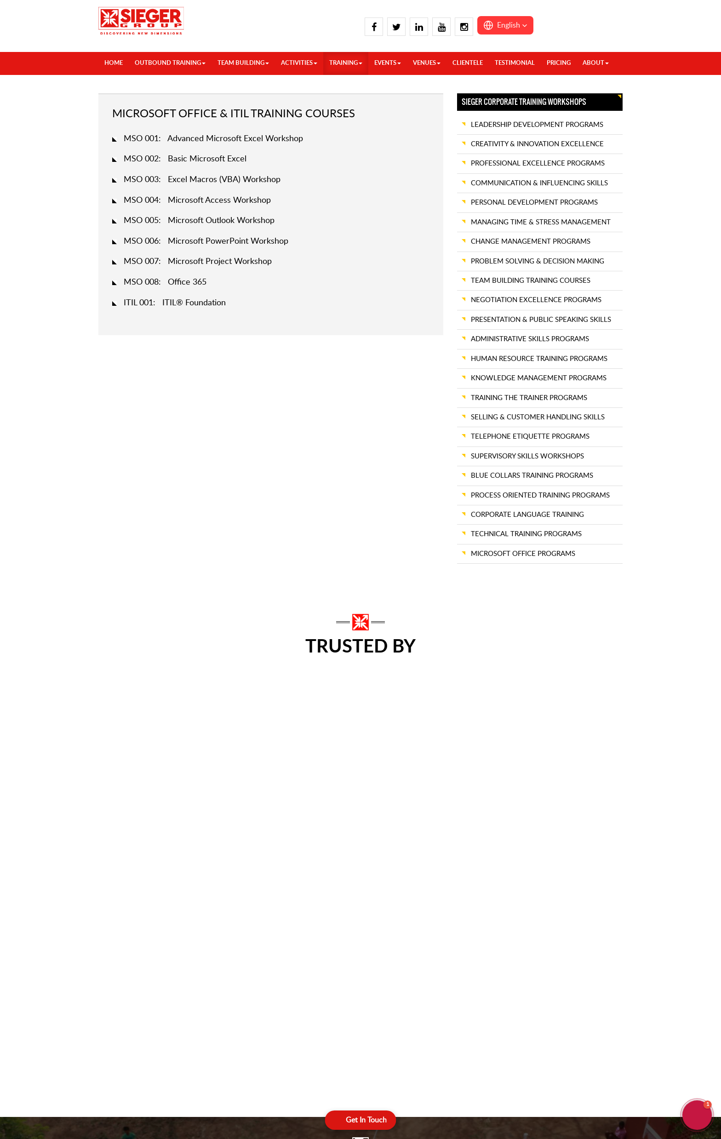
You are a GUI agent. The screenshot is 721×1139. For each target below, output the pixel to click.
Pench (563, 999)
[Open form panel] (360, 1120)
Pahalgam (218, 926)
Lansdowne (220, 865)
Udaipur (565, 890)
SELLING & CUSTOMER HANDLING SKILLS (538, 417)
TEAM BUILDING (243, 63)
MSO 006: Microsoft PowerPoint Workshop (206, 241)
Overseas (130, 853)
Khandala (479, 926)
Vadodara (567, 902)
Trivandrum (395, 853)
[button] (505, 25)
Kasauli (214, 853)
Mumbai (478, 999)
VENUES (427, 63)
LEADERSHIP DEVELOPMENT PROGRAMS (537, 124)
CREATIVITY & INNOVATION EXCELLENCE (537, 144)
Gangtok (129, 975)
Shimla (213, 950)
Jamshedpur (396, 962)
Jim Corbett (134, 999)
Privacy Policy (312, 1109)
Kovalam (304, 950)
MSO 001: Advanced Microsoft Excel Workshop (213, 139)
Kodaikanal (307, 938)
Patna (387, 987)
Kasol (124, 1023)
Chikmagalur (222, 1023)
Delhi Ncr (130, 950)
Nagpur (477, 1011)
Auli (122, 890)
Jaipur (474, 890)
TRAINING (345, 63)
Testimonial (515, 63)
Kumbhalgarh (485, 938)
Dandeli (303, 877)
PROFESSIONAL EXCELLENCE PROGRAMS (538, 163)
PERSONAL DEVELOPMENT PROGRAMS (534, 202)
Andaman (567, 1011)
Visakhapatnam (401, 877)
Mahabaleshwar (489, 975)
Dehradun (131, 938)
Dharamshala (135, 962)
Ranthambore (573, 877)
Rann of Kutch (574, 865)
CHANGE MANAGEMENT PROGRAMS (530, 241)
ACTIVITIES (299, 63)
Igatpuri (477, 877)
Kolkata (389, 975)
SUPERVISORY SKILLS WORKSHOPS (527, 456)
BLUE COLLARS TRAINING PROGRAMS (532, 475)
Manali (213, 890)
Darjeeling (393, 950)
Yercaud (390, 913)
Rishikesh (217, 938)
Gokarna (304, 890)
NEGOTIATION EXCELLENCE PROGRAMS (536, 300)
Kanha (563, 987)
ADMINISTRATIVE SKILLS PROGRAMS (530, 339)
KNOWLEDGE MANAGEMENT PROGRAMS (539, 378)
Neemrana (481, 1023)
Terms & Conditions (368, 1109)
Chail (124, 913)
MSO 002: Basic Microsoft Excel (185, 159)
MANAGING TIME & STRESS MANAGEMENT (541, 222)
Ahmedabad (396, 1011)
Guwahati (567, 926)
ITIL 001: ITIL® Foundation (175, 303)
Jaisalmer (479, 902)
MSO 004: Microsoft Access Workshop (197, 200)
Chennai (216, 1011)
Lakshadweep (573, 1023)
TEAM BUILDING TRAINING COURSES (530, 280)
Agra (124, 877)
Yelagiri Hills (396, 902)
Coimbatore (309, 853)
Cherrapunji (570, 913)
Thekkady (306, 1023)
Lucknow (217, 877)
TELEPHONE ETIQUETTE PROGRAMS (530, 436)
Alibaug (390, 1023)
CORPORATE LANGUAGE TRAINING (527, 514)
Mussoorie (219, 902)
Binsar (387, 938)
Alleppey (217, 987)
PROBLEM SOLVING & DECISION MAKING (537, 261)
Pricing (559, 63)
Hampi (301, 902)
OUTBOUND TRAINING (170, 63)
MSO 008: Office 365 (165, 282)
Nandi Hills (307, 987)
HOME (113, 63)
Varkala (389, 865)
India (124, 865)
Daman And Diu (489, 853)
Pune (561, 853)
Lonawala (479, 962)
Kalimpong (132, 1011)
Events (387, 63)
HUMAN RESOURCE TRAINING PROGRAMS (539, 358)
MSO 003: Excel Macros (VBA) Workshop (202, 180)
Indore (563, 975)
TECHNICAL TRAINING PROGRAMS (526, 534)
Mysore (303, 975)
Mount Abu (483, 987)
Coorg (300, 865)
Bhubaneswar (398, 926)
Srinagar (216, 962)
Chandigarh (133, 902)
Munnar (303, 962)
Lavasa (476, 950)
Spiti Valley (219, 975)
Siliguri (388, 999)
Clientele (467, 63)
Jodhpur (478, 913)
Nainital (215, 913)
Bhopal (563, 962)
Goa (472, 865)
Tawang (565, 950)
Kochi (300, 926)
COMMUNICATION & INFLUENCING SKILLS (539, 183)
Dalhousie (131, 926)
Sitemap (416, 1109)
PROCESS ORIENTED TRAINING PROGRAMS (540, 495)
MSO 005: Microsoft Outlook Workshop (199, 221)
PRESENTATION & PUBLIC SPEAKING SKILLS (541, 319)
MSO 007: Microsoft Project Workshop (198, 262)
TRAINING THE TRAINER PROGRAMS (529, 398)
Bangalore (218, 999)
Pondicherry (309, 1011)
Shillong (565, 938)
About (596, 63)
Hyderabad (308, 913)
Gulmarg (129, 987)
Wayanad (392, 890)
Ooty (299, 999)
